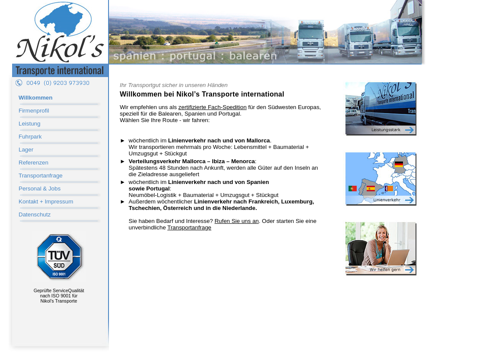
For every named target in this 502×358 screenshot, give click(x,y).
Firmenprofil (34, 110)
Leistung (29, 123)
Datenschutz (35, 214)
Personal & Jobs (40, 188)
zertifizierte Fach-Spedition (213, 107)
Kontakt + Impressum (46, 201)
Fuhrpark (30, 136)
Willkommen (35, 97)
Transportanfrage (41, 175)
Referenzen (33, 162)
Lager (26, 149)
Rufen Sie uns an (236, 221)
